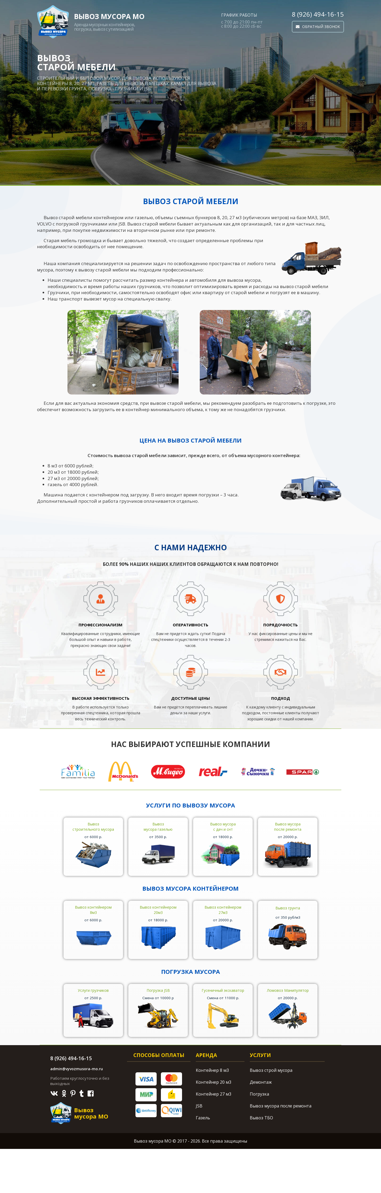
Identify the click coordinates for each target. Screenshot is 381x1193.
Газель (203, 1162)
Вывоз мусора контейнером (190, 901)
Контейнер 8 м (212, 1114)
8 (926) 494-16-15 (318, 14)
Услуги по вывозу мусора (190, 805)
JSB (199, 1150)
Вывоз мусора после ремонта (280, 1150)
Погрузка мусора (190, 997)
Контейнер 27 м (213, 1138)
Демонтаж (261, 1126)
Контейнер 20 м (213, 1126)
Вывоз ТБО (261, 1162)
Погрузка (259, 1138)
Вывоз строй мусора (271, 1114)
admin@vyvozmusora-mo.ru (76, 1112)
